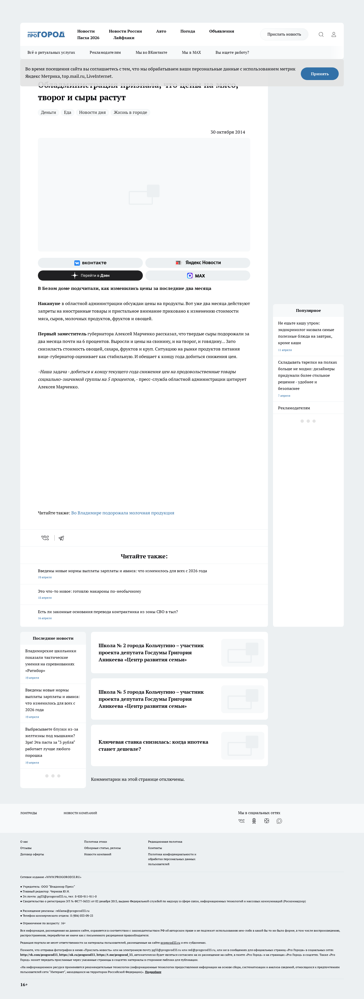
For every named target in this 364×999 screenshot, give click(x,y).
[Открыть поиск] (321, 34)
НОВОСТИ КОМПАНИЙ (80, 813)
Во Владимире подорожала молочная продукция (122, 513)
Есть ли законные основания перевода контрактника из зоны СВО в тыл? (144, 615)
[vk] (45, 537)
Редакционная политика (165, 841)
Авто (161, 31)
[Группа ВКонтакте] (90, 263)
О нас (24, 841)
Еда (67, 112)
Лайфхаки (123, 37)
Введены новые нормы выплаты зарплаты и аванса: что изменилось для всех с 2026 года (144, 574)
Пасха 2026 (88, 37)
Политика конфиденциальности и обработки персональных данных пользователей (172, 859)
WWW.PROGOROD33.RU (63, 877)
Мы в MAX (191, 52)
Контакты (155, 848)
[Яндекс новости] (197, 263)
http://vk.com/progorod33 (39, 955)
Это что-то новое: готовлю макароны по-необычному (144, 595)
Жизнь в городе (130, 112)
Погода (187, 31)
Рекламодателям (105, 52)
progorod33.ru (170, 942)
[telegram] (63, 537)
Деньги (48, 112)
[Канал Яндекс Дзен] (90, 275)
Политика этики (95, 841)
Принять (320, 73)
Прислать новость (284, 34)
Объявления (221, 31)
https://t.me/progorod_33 (115, 955)
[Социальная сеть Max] (197, 275)
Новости (86, 31)
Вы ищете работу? (232, 52)
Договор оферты (32, 854)
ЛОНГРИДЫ (28, 813)
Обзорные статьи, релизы (102, 848)
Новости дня (92, 112)
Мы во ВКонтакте (152, 52)
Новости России (125, 31)
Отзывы (26, 848)
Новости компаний (97, 854)
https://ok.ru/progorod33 (77, 955)
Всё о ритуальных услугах (51, 52)
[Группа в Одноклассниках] (254, 821)
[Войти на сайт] (334, 34)
